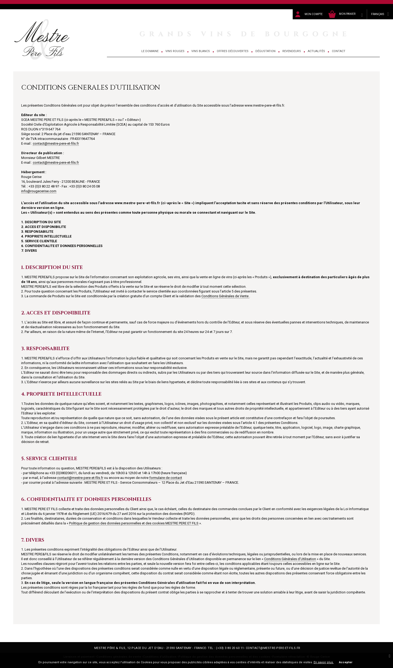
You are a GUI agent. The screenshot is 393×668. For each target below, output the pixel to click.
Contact (338, 51)
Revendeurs (291, 51)
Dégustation (265, 51)
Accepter (345, 662)
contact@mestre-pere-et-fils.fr (56, 143)
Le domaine (150, 51)
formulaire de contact (165, 478)
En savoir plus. (324, 662)
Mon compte (314, 14)
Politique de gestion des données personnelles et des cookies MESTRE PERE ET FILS (133, 523)
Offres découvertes (233, 51)
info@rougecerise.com (38, 191)
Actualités (316, 51)
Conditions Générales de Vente (225, 296)
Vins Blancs (200, 51)
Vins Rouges (174, 51)
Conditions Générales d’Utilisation (290, 559)
